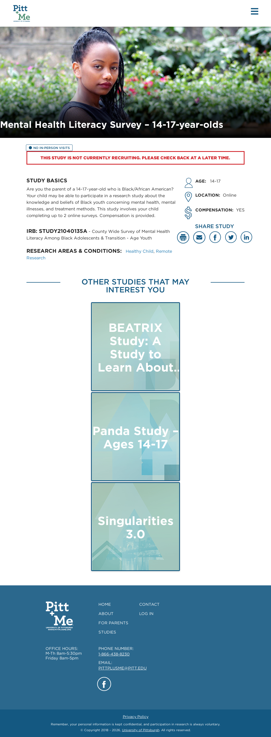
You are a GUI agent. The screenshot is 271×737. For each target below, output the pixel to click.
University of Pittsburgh (140, 730)
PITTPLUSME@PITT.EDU (122, 668)
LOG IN (146, 613)
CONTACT (149, 604)
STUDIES (107, 632)
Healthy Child (139, 251)
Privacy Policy (135, 717)
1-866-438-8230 (114, 654)
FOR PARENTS (113, 623)
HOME (104, 604)
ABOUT (106, 613)
